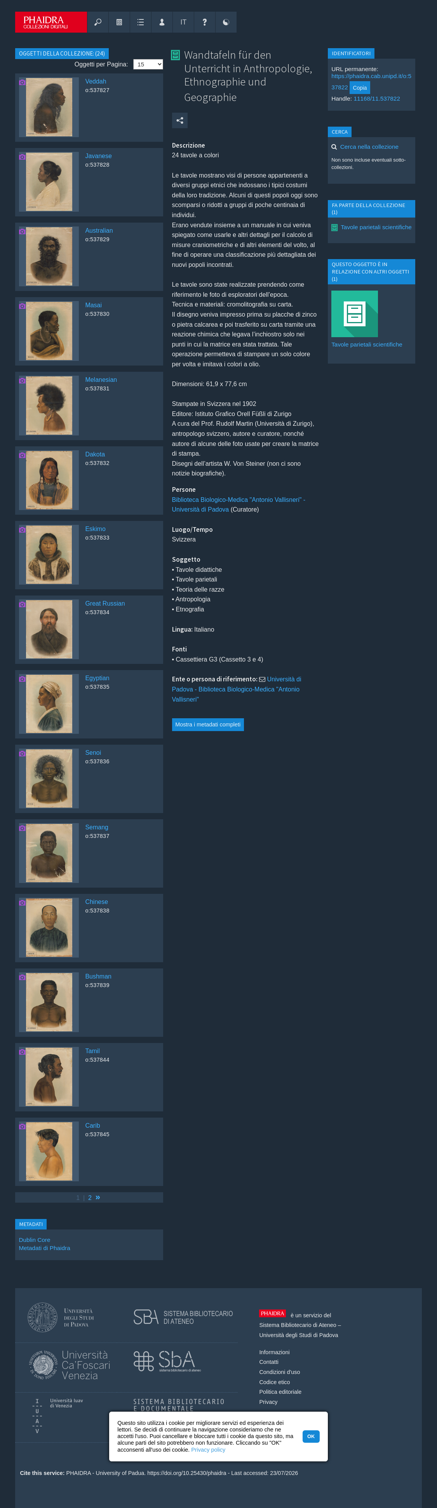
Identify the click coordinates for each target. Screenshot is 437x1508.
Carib (92, 1125)
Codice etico (274, 1382)
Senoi (93, 752)
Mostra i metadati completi (207, 724)
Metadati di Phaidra (44, 1248)
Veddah (95, 81)
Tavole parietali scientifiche (376, 227)
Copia (360, 88)
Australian (99, 230)
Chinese (96, 902)
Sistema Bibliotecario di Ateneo (297, 1325)
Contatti (269, 1362)
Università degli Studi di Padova (298, 1335)
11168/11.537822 (376, 98)
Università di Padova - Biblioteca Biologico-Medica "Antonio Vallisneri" (236, 689)
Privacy (268, 1402)
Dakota (95, 454)
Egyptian (97, 678)
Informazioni (274, 1352)
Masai (93, 305)
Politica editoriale (280, 1392)
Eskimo (95, 529)
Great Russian (105, 603)
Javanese (98, 156)
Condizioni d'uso (279, 1372)
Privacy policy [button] (208, 1450)
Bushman (98, 976)
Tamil (92, 1051)
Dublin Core (34, 1239)
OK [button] (311, 1436)
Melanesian (101, 379)
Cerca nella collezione (369, 146)
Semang (96, 827)
